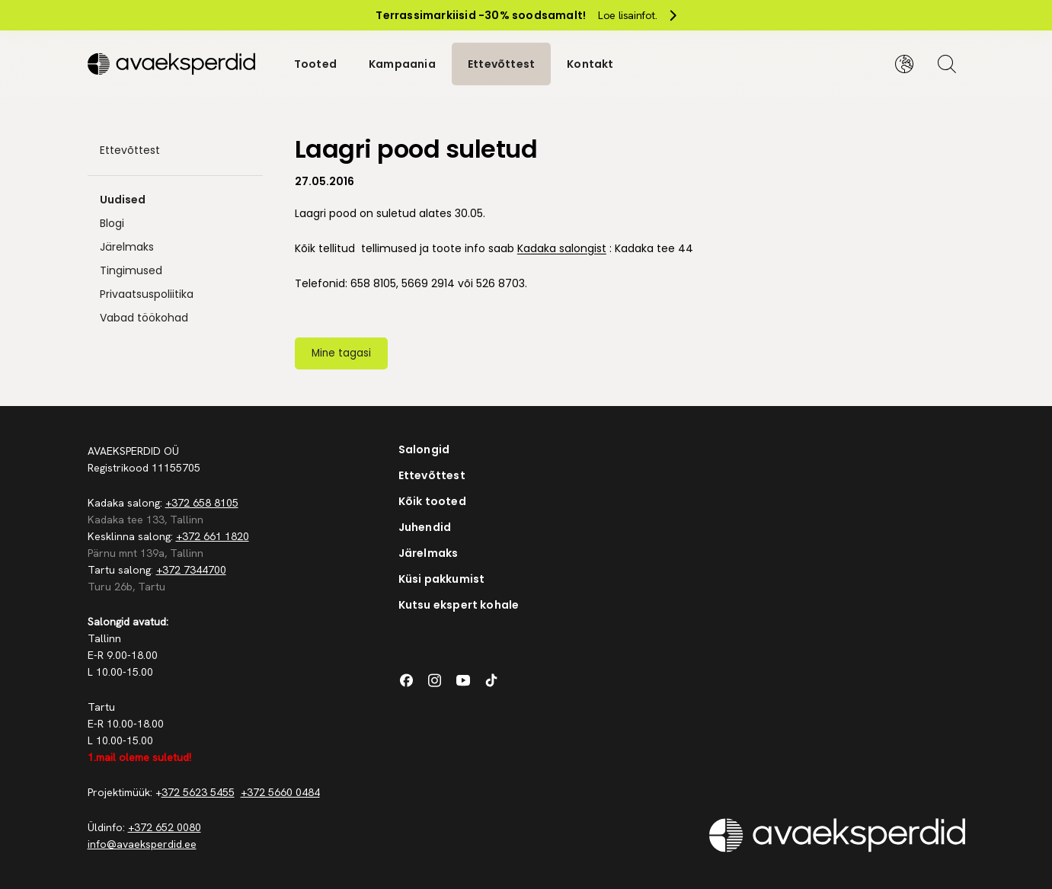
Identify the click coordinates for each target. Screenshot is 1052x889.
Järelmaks (127, 246)
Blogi (112, 223)
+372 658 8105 (201, 503)
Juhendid (425, 527)
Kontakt (590, 64)
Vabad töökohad (144, 317)
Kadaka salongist (561, 248)
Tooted (315, 64)
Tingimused (131, 270)
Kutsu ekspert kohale (459, 604)
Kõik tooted (432, 501)
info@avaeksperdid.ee (142, 844)
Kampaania (402, 64)
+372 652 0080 (164, 827)
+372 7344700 (191, 570)
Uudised (122, 199)
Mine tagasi (341, 353)
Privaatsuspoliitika (146, 294)
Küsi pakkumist (441, 579)
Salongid (424, 449)
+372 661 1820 (212, 536)
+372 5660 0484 (280, 792)
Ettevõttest (501, 64)
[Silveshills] (175, 64)
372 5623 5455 (198, 792)
